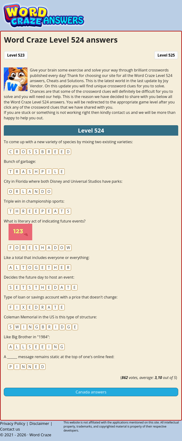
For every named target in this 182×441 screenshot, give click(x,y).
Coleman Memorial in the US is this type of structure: (50, 317)
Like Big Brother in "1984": (27, 336)
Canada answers (91, 392)
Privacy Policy (12, 423)
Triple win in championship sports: (34, 201)
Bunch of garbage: (20, 161)
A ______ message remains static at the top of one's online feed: (59, 356)
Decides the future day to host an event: (39, 277)
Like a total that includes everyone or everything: (46, 257)
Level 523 (16, 55)
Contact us (10, 429)
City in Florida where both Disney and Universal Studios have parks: (63, 181)
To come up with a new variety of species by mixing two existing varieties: (68, 141)
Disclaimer (39, 423)
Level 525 (166, 55)
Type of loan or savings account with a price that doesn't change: (61, 297)
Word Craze (40, 434)
